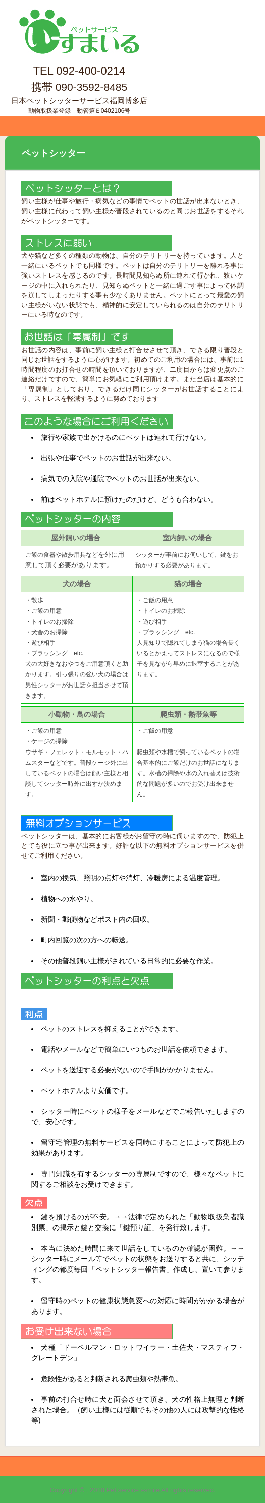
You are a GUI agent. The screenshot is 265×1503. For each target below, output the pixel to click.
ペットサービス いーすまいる (79, 19)
